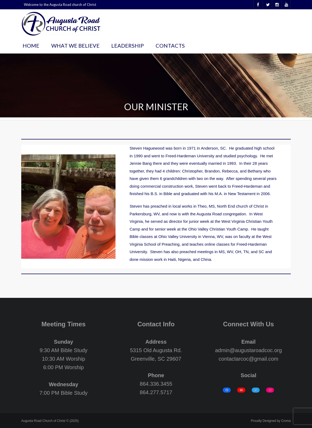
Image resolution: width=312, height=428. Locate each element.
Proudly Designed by (271, 421)
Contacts (170, 45)
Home (31, 45)
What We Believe (75, 45)
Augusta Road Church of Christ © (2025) (50, 421)
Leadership (127, 45)
